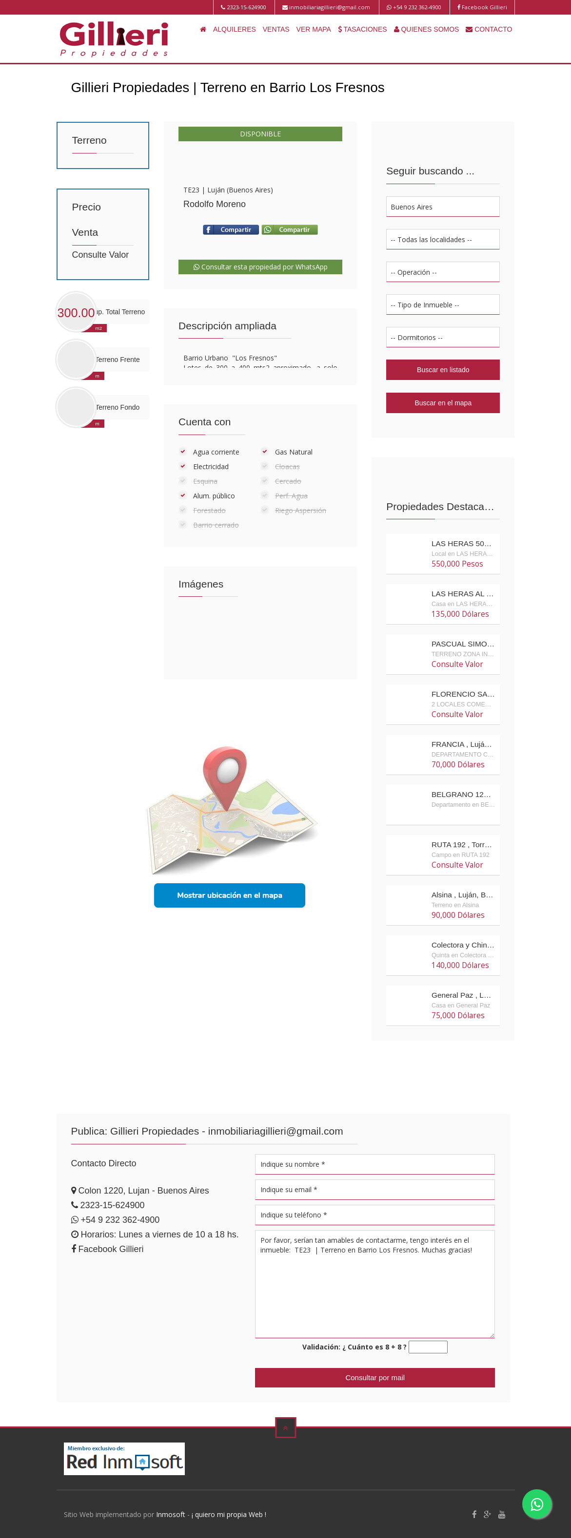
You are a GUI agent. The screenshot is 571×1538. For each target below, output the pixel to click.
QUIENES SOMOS (426, 29)
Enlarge (260, 170)
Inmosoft (170, 1513)
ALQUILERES (234, 29)
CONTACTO (489, 29)
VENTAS (276, 29)
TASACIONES (362, 29)
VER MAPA (313, 29)
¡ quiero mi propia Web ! (229, 1513)
